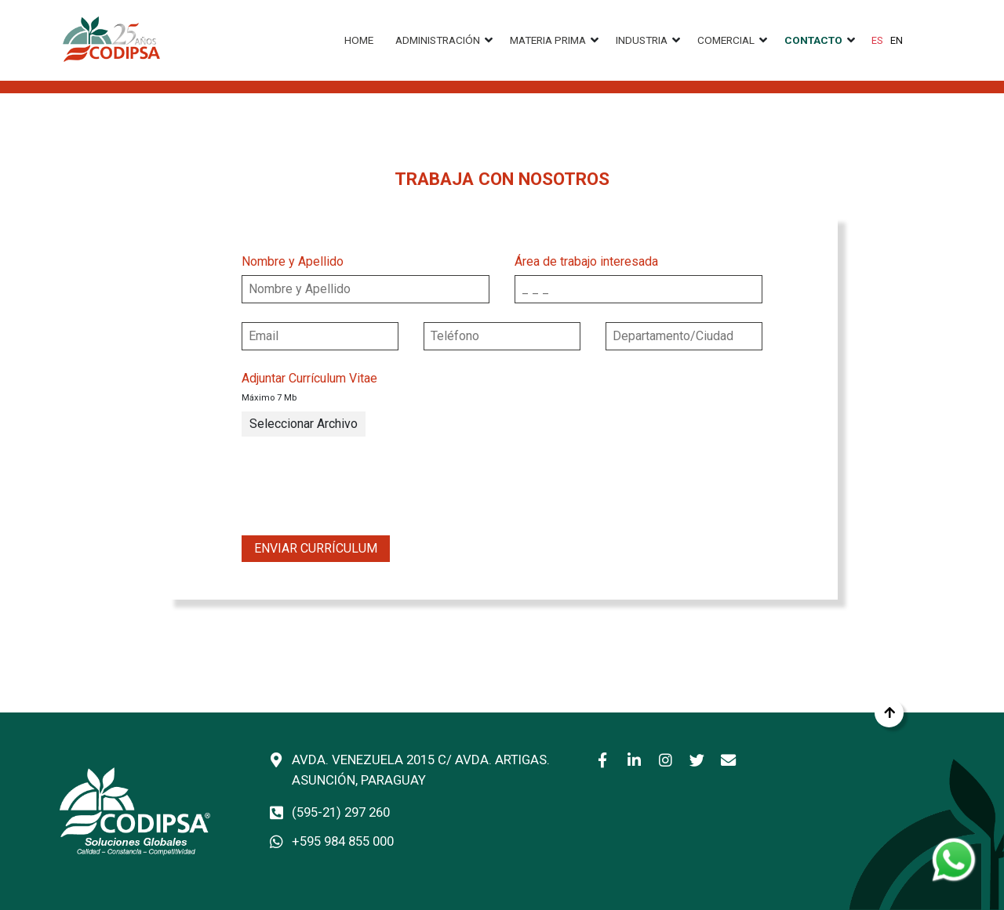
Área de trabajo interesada (586, 261)
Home (358, 40)
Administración (437, 40)
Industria (642, 40)
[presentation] (361, 486)
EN (896, 40)
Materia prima (548, 40)
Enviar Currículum (315, 548)
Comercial (726, 40)
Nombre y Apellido (293, 261)
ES (876, 40)
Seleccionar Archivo (303, 423)
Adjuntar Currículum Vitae (309, 378)
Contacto (813, 40)
